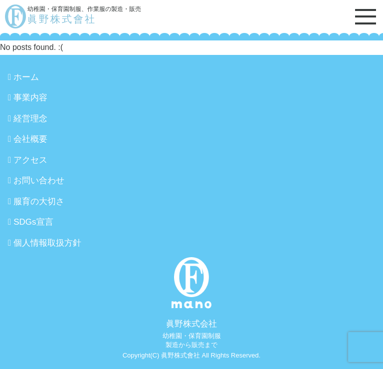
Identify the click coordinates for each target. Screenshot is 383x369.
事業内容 (30, 97)
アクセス (30, 160)
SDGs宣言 (33, 222)
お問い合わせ (38, 180)
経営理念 (30, 118)
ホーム (26, 77)
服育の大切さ (38, 201)
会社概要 (30, 139)
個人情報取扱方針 (47, 243)
